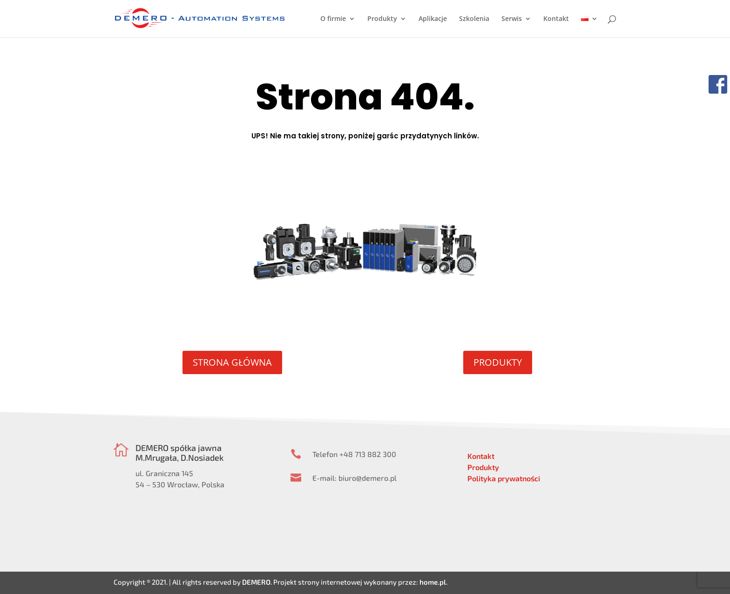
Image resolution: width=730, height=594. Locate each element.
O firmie (333, 19)
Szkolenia (474, 19)
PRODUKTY (497, 362)
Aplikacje (433, 19)
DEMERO (256, 582)
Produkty (382, 19)
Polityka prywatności (503, 478)
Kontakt (556, 19)
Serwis (511, 19)
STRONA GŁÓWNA (232, 362)
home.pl (432, 582)
